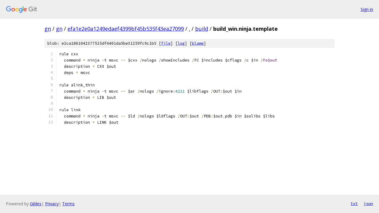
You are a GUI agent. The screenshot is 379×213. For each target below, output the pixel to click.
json (368, 203)
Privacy (52, 203)
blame (198, 43)
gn (47, 28)
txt (354, 203)
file (166, 43)
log (181, 43)
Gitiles (35, 203)
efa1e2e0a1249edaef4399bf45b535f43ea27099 (126, 28)
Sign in (367, 9)
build (201, 28)
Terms (68, 203)
